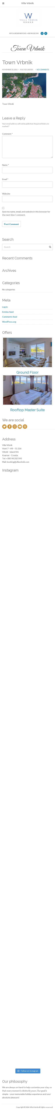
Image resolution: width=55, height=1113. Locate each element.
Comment (7, 133)
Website (6, 193)
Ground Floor (27, 372)
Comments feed (9, 316)
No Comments (43, 70)
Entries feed (7, 312)
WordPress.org (9, 321)
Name (5, 165)
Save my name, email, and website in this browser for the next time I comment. (26, 213)
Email (5, 179)
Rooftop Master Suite (27, 410)
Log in (5, 307)
